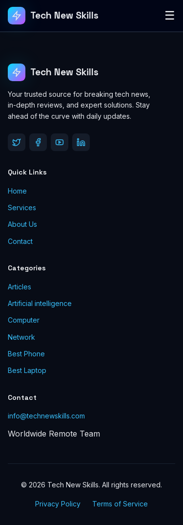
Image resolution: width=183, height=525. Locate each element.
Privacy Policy (58, 504)
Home (17, 191)
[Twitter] (16, 142)
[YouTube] (59, 142)
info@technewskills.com (46, 416)
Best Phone (26, 354)
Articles (19, 287)
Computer (24, 320)
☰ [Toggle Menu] (169, 15)
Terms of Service (120, 504)
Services (22, 207)
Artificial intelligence (40, 303)
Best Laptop (27, 370)
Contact (20, 241)
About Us (22, 224)
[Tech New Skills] (53, 15)
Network (21, 337)
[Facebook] (38, 142)
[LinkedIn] (81, 142)
